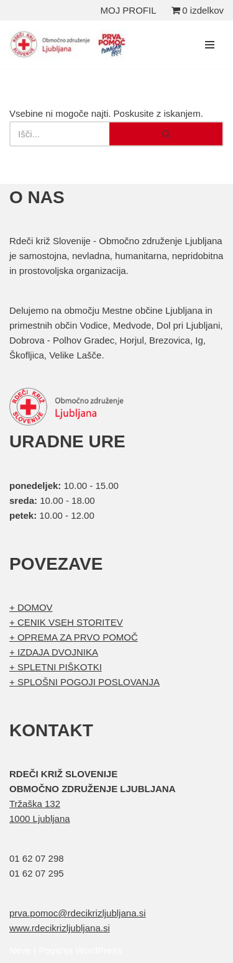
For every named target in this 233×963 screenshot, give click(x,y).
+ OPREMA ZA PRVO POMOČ (73, 637)
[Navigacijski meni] (210, 45)
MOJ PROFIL (129, 10)
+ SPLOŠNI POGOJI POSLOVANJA (84, 682)
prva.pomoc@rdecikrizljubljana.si (77, 913)
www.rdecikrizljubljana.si (59, 928)
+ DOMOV (31, 607)
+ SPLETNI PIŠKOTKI (55, 667)
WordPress (98, 950)
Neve (20, 950)
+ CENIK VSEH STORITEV (66, 622)
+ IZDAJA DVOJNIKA (53, 652)
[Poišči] (59, 134)
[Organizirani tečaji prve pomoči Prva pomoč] (71, 44)
